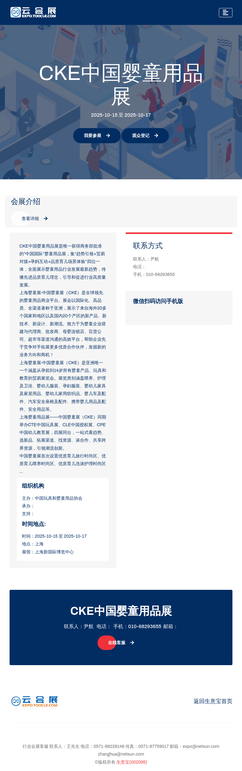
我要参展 (97, 135)
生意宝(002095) (131, 762)
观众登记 (145, 135)
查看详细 (35, 218)
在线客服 (121, 642)
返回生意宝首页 (213, 701)
